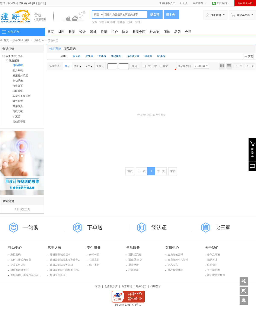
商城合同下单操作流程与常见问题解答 (32, 275)
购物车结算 (240, 14)
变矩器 (89, 56)
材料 (61, 32)
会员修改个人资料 (177, 259)
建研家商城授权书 (59, 254)
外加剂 (154, 32)
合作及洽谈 (213, 254)
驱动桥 (148, 56)
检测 (72, 32)
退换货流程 (134, 254)
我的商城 (213, 14)
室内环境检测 (107, 22)
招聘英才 (212, 259)
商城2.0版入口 (167, 3)
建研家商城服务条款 (61, 264)
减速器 (161, 56)
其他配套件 (19, 121)
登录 (35, 3)
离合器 (76, 56)
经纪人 (184, 3)
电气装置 (18, 101)
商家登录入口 (245, 3)
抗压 (130, 22)
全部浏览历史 (22, 209)
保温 (94, 22)
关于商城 (127, 286)
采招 (104, 32)
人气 (88, 66)
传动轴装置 (133, 56)
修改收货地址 (175, 269)
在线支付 (94, 259)
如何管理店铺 (57, 275)
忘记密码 (15, 254)
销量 (77, 66)
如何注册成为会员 (20, 259)
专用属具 (18, 106)
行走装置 (18, 85)
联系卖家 (133, 269)
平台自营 (150, 65)
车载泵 (121, 22)
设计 (82, 32)
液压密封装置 (20, 75)
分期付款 (94, 254)
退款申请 (133, 264)
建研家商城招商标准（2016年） (67, 269)
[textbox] (125, 14)
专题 (188, 32)
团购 (167, 32)
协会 (125, 32)
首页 (50, 32)
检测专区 (139, 32)
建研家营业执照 (216, 275)
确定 (134, 66)
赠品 (164, 65)
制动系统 (18, 80)
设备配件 (38, 40)
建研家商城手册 (19, 269)
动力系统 (18, 70)
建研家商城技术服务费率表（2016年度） (72, 259)
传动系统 (18, 65)
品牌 (177, 32)
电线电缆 (18, 111)
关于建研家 (213, 269)
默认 (67, 66)
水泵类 (16, 116)
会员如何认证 (18, 264)
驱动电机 (116, 56)
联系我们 (212, 264)
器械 (93, 32)
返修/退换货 (135, 259)
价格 (100, 66)
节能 (137, 22)
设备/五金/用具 (21, 40)
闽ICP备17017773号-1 (128, 304)
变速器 (102, 56)
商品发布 (172, 264)
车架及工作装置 (22, 96)
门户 (114, 32)
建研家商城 (25, 3)
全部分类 (14, 32)
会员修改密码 (175, 254)
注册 (42, 3)
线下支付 (94, 264)
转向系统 (18, 90)
